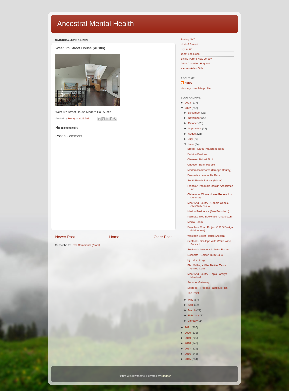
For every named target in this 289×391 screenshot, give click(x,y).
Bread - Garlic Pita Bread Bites (205, 148)
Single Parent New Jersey (196, 58)
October (193, 123)
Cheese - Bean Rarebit (201, 164)
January (193, 320)
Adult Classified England (195, 63)
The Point (193, 293)
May (191, 299)
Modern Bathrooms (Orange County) (209, 170)
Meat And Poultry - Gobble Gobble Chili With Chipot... (208, 204)
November (194, 117)
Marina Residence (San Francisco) (208, 211)
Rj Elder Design (196, 260)
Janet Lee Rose (190, 53)
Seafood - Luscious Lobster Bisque (208, 249)
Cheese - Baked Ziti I (200, 159)
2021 (188, 327)
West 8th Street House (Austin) (206, 235)
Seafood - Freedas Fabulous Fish (207, 287)
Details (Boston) (197, 154)
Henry (188, 82)
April (191, 304)
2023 (188, 102)
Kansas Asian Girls (192, 68)
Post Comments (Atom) (86, 245)
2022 (188, 108)
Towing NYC (188, 39)
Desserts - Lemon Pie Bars (203, 175)
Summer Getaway (198, 282)
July (191, 138)
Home (114, 237)
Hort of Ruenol (189, 44)
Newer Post (65, 237)
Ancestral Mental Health (95, 23)
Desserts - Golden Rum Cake (205, 254)
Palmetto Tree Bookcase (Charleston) (210, 216)
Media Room (195, 221)
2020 (188, 332)
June (191, 144)
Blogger (166, 375)
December (194, 112)
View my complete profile (196, 88)
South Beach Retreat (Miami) (204, 180)
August (192, 133)
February (194, 315)
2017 (188, 348)
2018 (188, 343)
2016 (188, 353)
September (195, 128)
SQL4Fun (186, 49)
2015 (188, 359)
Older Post (163, 237)
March (192, 310)
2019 (188, 337)
